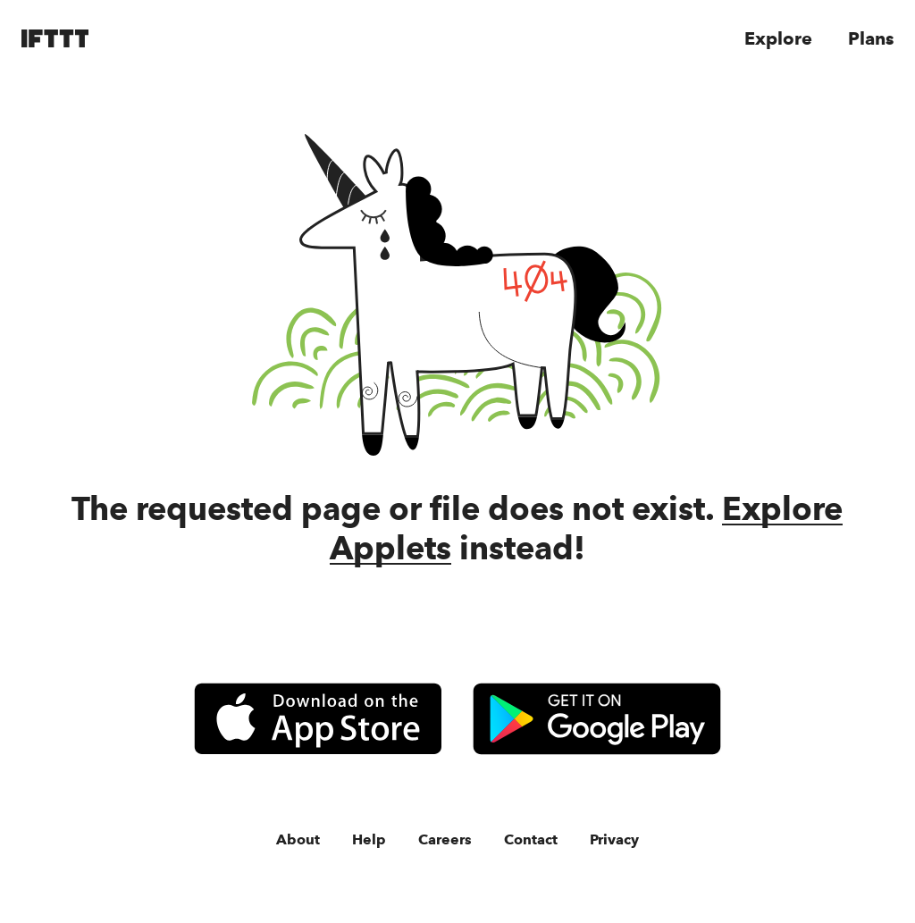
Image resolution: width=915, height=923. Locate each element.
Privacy (611, 834)
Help (366, 834)
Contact (527, 834)
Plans (870, 38)
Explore (777, 38)
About (298, 834)
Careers (441, 834)
